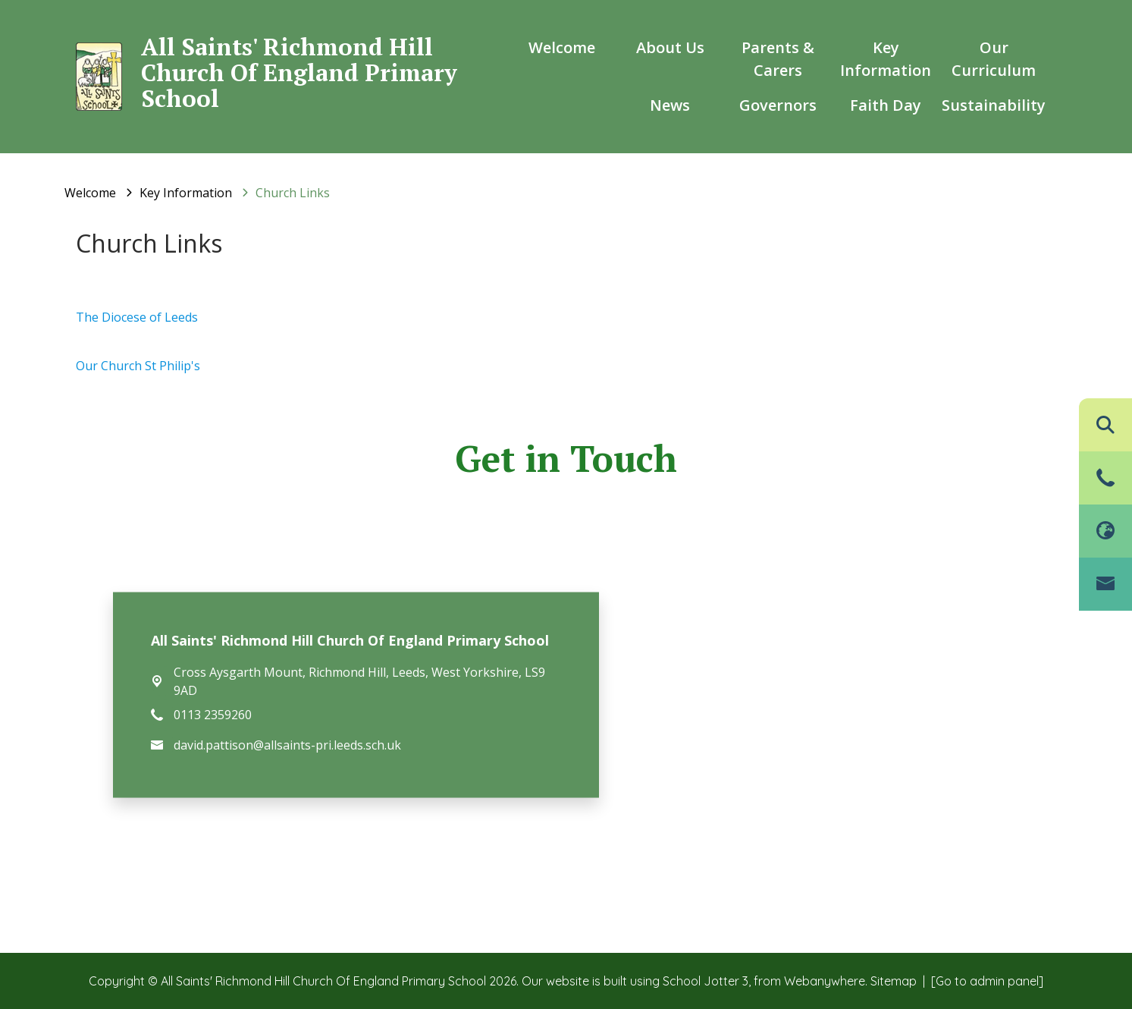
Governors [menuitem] (778, 105)
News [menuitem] (670, 105)
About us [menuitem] (670, 47)
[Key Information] (186, 193)
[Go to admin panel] (987, 981)
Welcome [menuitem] (561, 47)
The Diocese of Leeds (137, 317)
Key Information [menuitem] (885, 58)
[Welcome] (90, 193)
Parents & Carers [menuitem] (778, 58)
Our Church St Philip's (138, 365)
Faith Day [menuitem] (885, 105)
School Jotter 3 (705, 981)
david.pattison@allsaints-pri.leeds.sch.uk (287, 745)
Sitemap (893, 981)
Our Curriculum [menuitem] (994, 58)
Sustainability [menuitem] (993, 105)
